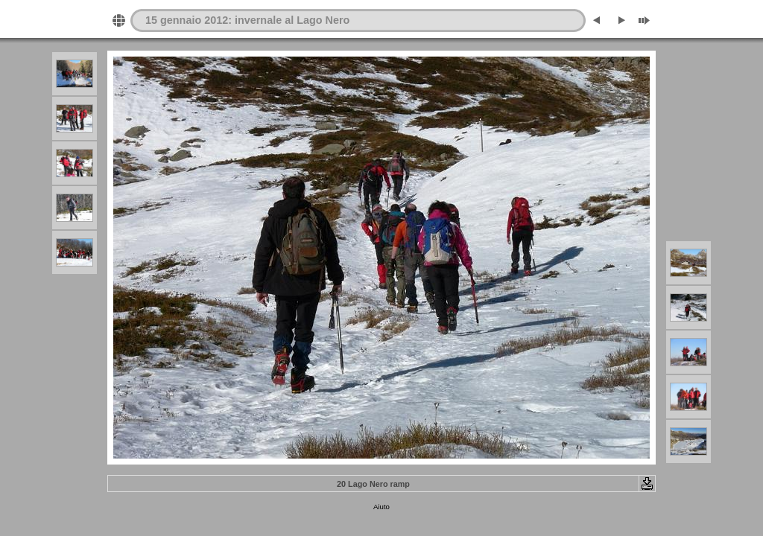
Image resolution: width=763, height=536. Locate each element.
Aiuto (381, 506)
